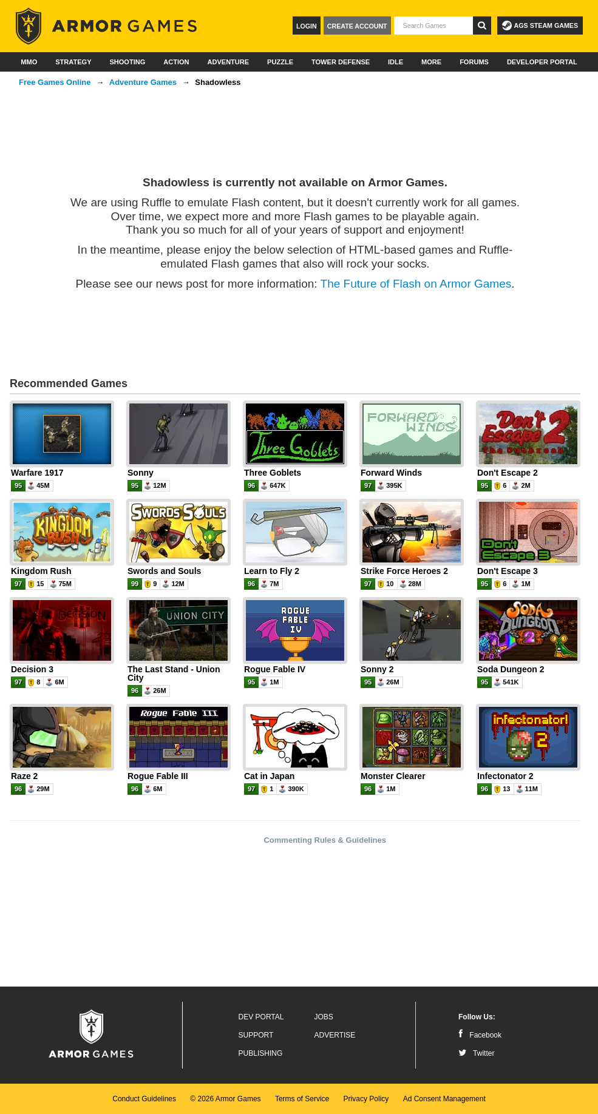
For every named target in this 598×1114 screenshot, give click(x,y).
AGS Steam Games (540, 25)
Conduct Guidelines (144, 1099)
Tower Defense (340, 62)
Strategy (73, 62)
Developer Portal (542, 62)
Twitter (476, 1053)
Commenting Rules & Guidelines (324, 840)
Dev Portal (261, 1017)
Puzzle (280, 62)
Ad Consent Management (444, 1099)
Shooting (127, 62)
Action (176, 62)
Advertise (335, 1035)
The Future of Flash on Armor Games (416, 283)
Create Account (357, 26)
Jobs (323, 1017)
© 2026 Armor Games (225, 1099)
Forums (474, 62)
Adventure (228, 62)
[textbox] (433, 25)
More (431, 62)
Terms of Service (302, 1099)
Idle (395, 62)
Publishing (261, 1053)
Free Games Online (55, 82)
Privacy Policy (366, 1099)
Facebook (479, 1035)
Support (256, 1035)
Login (306, 26)
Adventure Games (143, 82)
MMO (29, 62)
